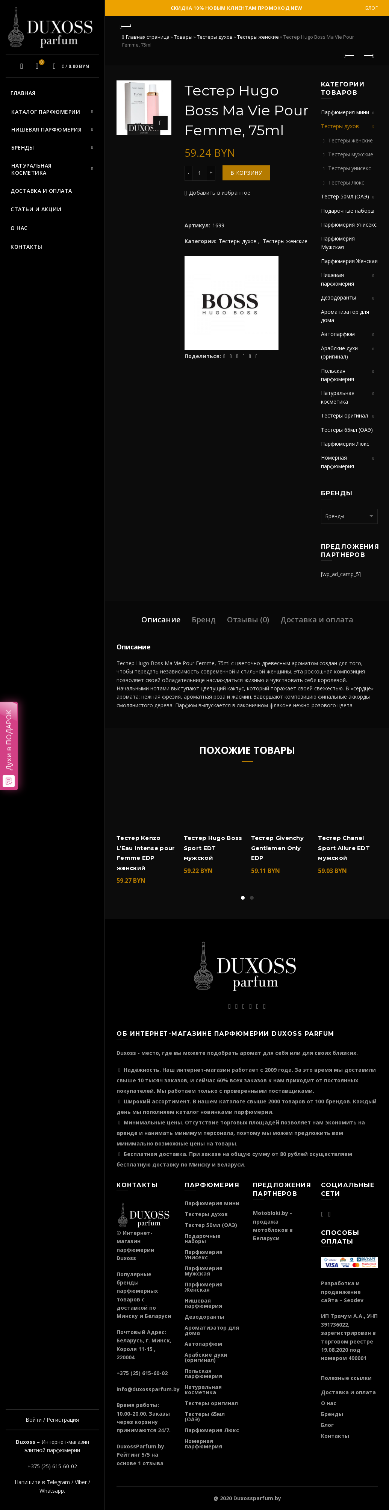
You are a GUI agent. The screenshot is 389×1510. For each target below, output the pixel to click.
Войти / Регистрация (52, 1419)
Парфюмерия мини (345, 112)
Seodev (353, 1300)
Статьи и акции (36, 209)
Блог (371, 8)
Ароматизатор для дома (212, 1330)
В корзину (246, 172)
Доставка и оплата (41, 190)
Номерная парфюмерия (203, 1443)
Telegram (58, 1482)
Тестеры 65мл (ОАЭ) (347, 429)
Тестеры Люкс (346, 182)
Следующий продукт (368, 55)
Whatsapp (51, 1490)
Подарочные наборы (347, 210)
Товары (183, 36)
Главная (23, 93)
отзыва (152, 1463)
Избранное (41, 63)
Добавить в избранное (219, 192)
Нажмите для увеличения (160, 123)
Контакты (26, 246)
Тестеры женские (258, 36)
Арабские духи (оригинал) (206, 1357)
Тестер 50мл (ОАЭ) (345, 196)
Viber (81, 1482)
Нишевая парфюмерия (46, 129)
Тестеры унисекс (349, 168)
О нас (19, 227)
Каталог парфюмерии (45, 111)
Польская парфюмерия (203, 1373)
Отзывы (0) (248, 619)
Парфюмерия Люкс (345, 443)
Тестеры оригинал (344, 415)
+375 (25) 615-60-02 (52, 1466)
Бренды (22, 147)
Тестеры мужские (350, 154)
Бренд (204, 619)
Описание (160, 619)
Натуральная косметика (31, 169)
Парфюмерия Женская (349, 261)
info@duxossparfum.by (148, 1389)
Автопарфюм (338, 333)
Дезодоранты (338, 297)
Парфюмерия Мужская (204, 1271)
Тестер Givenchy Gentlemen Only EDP (277, 847)
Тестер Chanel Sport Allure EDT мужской (344, 847)
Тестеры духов (215, 36)
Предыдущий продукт (349, 55)
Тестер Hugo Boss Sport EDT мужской (213, 847)
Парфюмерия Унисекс (349, 224)
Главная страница (148, 36)
